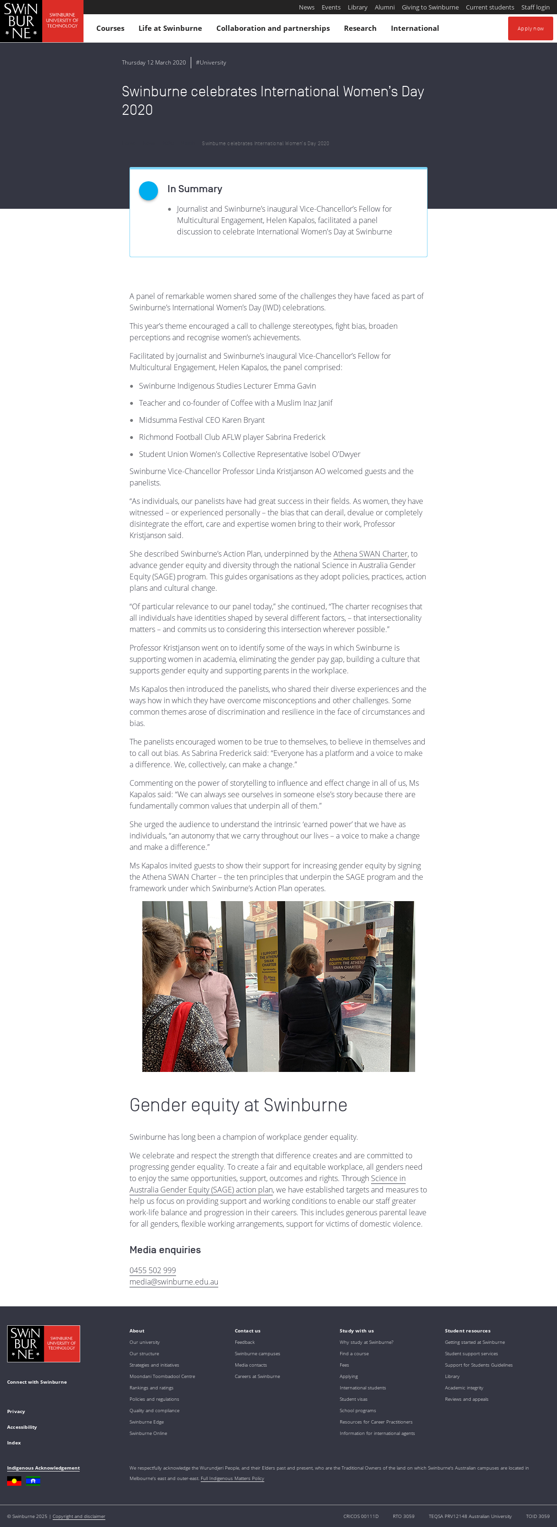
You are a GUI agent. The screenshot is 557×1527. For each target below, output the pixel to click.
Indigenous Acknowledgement (43, 1467)
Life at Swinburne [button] (172, 30)
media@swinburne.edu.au (174, 1281)
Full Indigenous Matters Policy (232, 1478)
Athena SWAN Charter (371, 554)
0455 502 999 (153, 1270)
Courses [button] (111, 30)
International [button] (416, 30)
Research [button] (362, 30)
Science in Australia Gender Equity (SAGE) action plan (268, 1184)
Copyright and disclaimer (79, 1516)
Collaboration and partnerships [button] (274, 30)
